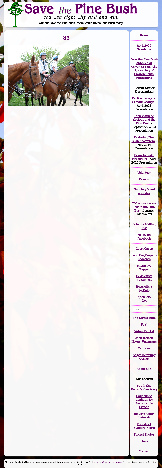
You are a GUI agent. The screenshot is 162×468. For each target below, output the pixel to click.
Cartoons (144, 348)
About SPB (144, 369)
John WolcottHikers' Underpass (144, 339)
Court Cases (144, 248)
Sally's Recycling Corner (144, 356)
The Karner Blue (144, 318)
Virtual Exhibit (144, 331)
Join (136, 224)
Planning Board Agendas (144, 191)
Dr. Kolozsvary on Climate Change (144, 100)
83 (66, 37)
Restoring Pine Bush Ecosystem (143, 139)
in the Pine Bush (145, 206)
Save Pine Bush (81, 9)
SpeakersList (144, 298)
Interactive (144, 266)
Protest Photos (144, 434)
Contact (144, 451)
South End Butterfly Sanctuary (144, 387)
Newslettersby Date (144, 288)
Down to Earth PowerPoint (143, 157)
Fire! (144, 324)
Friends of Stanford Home (144, 426)
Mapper (144, 269)
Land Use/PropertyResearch (144, 257)
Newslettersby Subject (144, 278)
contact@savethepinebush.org (109, 462)
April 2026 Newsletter (144, 47)
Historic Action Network (144, 415)
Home (144, 35)
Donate (144, 179)
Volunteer (144, 172)
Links (144, 441)
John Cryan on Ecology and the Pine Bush (144, 119)
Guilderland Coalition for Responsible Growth (144, 401)
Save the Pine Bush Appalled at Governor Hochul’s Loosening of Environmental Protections (144, 69)
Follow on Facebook (144, 236)
